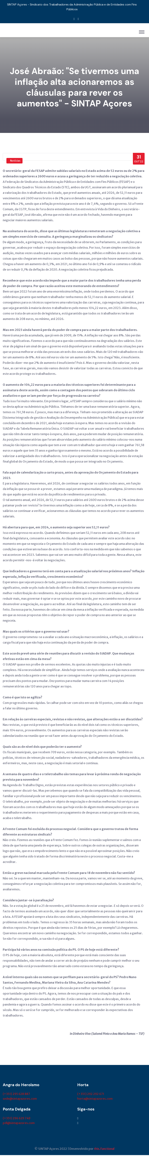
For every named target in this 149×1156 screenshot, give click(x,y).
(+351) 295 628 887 (16, 1095)
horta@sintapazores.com (95, 1099)
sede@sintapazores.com (20, 1099)
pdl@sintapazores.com (19, 1124)
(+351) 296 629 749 (16, 1119)
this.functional (104, 1149)
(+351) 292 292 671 (90, 1095)
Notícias (15, 161)
